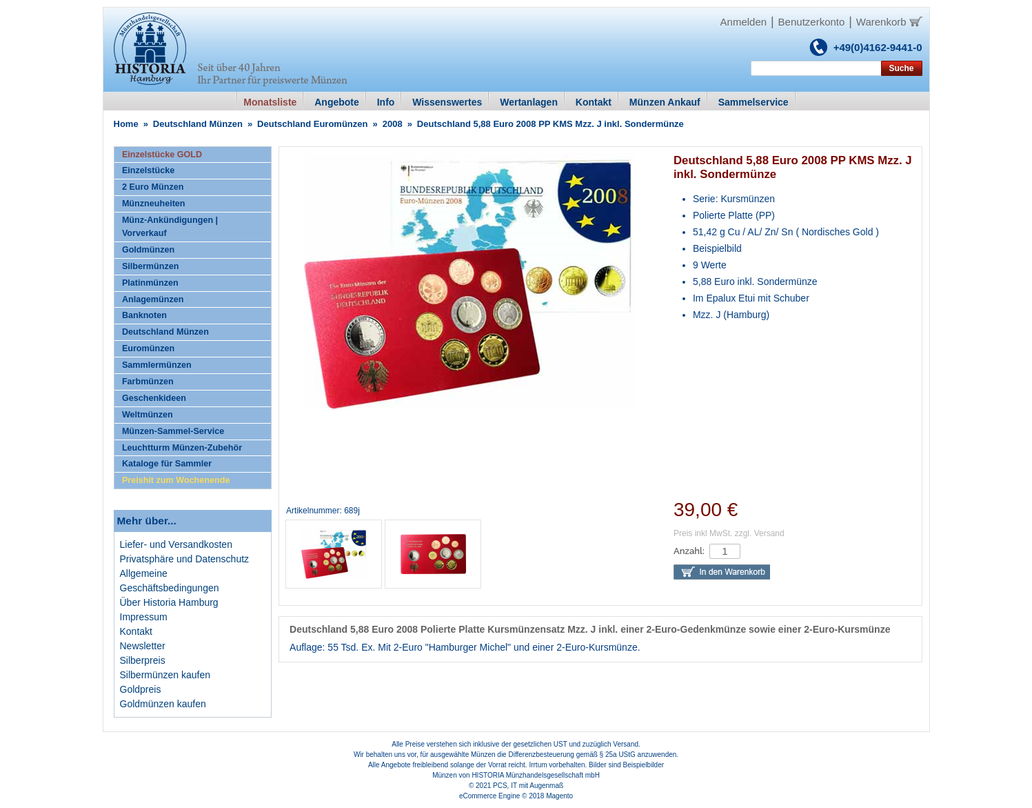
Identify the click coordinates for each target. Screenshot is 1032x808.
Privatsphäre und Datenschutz (185, 558)
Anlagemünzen (153, 299)
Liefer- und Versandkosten (176, 544)
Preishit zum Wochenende (176, 480)
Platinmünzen (150, 283)
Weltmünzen (147, 415)
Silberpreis (142, 660)
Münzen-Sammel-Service (173, 431)
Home (126, 124)
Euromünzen (148, 348)
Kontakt (136, 631)
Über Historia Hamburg (169, 602)
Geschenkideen (154, 398)
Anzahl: (689, 551)
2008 (393, 124)
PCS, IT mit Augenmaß (528, 785)
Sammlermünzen (157, 365)
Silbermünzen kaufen (165, 674)
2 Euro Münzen (153, 187)
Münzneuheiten (153, 203)
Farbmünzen (148, 381)
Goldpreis (140, 689)
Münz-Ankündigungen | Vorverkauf (170, 226)
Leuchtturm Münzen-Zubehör (182, 448)
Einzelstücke (148, 170)
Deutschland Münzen (198, 124)
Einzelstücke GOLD (162, 154)
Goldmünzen (148, 250)
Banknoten (144, 315)
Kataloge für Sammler (167, 464)
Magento (559, 796)
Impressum (144, 616)
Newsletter (142, 645)
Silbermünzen (150, 266)
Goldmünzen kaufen (163, 703)
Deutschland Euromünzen (312, 124)
